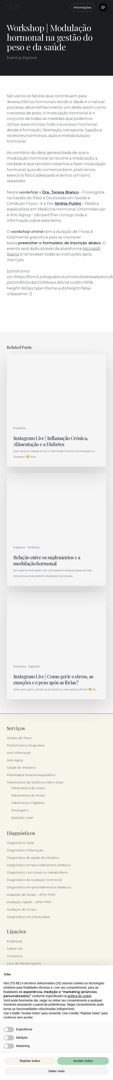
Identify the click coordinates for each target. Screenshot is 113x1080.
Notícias (33, 547)
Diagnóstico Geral (20, 843)
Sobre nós (15, 949)
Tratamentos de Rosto (28, 795)
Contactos (14, 956)
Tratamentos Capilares (28, 803)
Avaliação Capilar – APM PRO (29, 902)
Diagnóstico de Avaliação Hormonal (34, 880)
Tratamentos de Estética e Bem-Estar (35, 782)
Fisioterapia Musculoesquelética (31, 775)
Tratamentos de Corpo (28, 788)
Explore (30, 58)
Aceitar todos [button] (83, 1061)
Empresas (14, 941)
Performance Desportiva (26, 745)
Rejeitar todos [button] (30, 1061)
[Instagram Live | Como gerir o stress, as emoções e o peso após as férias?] (56, 645)
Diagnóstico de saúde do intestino (33, 858)
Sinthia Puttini (68, 203)
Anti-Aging (15, 760)
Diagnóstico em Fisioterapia (28, 917)
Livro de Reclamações (24, 963)
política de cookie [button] (79, 996)
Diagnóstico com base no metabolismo (37, 872)
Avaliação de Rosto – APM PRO (31, 895)
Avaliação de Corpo (21, 909)
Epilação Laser (22, 818)
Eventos (14, 58)
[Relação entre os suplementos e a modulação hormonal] (56, 529)
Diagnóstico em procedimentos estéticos (39, 865)
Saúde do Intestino (21, 767)
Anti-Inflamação (19, 753)
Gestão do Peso (19, 738)
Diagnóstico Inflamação (25, 850)
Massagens (19, 810)
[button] (103, 7)
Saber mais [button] (56, 1071)
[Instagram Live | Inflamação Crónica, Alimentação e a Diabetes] (56, 410)
